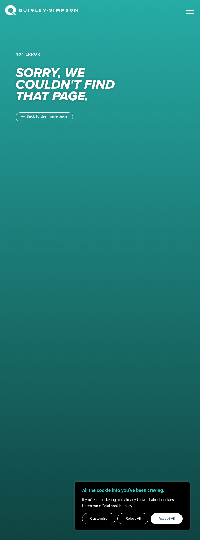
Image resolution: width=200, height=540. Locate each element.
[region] (132, 506)
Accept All (167, 518)
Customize (99, 518)
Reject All (133, 518)
